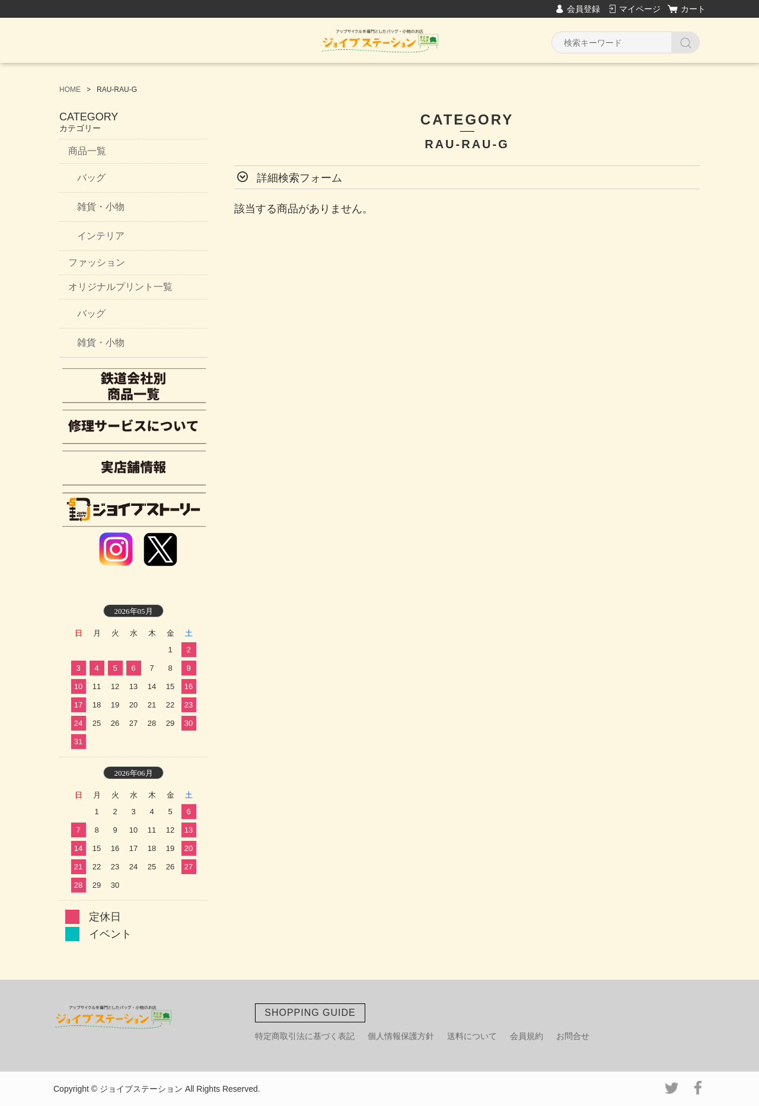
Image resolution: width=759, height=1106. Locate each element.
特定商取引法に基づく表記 (305, 1036)
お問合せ (572, 1036)
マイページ (640, 9)
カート (693, 9)
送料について (472, 1036)
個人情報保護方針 (401, 1036)
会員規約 (526, 1036)
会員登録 (583, 9)
